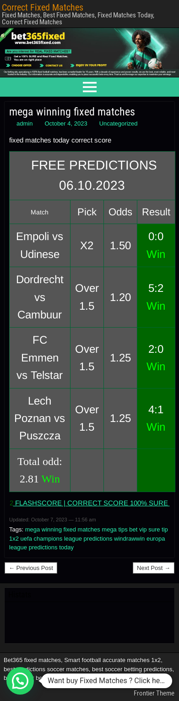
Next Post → (153, 567)
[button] (20, 681)
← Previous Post (31, 567)
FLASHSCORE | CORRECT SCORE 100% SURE (91, 503)
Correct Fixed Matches (42, 7)
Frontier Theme (154, 693)
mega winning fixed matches (72, 111)
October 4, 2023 (65, 123)
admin (24, 123)
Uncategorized (118, 123)
